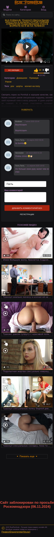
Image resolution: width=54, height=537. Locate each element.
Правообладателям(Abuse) (15, 532)
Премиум (33, 78)
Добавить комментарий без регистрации (27, 209)
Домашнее (22, 78)
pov (12, 86)
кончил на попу (32, 86)
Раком (8, 81)
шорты (19, 86)
